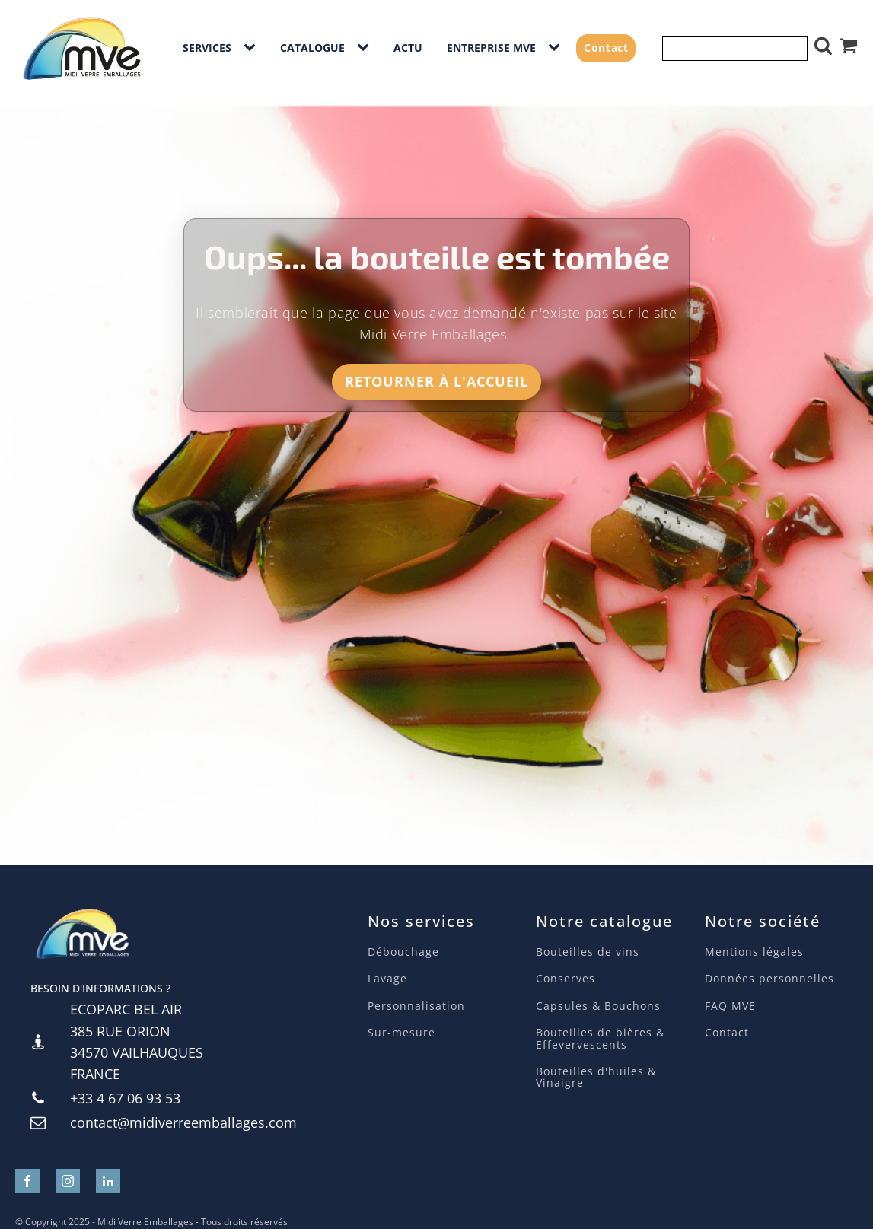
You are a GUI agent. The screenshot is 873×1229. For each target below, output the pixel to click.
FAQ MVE (730, 1005)
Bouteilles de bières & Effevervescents (600, 1038)
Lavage (389, 978)
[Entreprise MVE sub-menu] (557, 47)
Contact (606, 47)
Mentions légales (754, 951)
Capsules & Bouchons (598, 1005)
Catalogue (312, 47)
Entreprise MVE (491, 47)
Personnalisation (416, 1005)
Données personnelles (769, 978)
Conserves (565, 978)
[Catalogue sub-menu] (366, 47)
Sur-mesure (401, 1032)
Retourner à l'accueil (436, 381)
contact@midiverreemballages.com (183, 1122)
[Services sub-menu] (253, 47)
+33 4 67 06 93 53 (125, 1098)
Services (207, 47)
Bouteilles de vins (587, 951)
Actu (407, 47)
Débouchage (403, 951)
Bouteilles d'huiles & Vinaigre (596, 1077)
